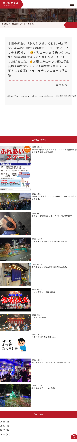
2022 (2, 434)
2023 (2, 430)
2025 (2, 426)
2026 (2, 421)
